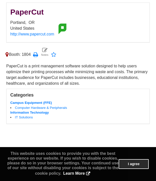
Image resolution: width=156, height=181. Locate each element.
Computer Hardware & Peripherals (41, 108)
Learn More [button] (74, 173)
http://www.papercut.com (32, 34)
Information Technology (29, 112)
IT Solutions (24, 117)
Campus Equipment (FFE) (31, 103)
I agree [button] (133, 164)
